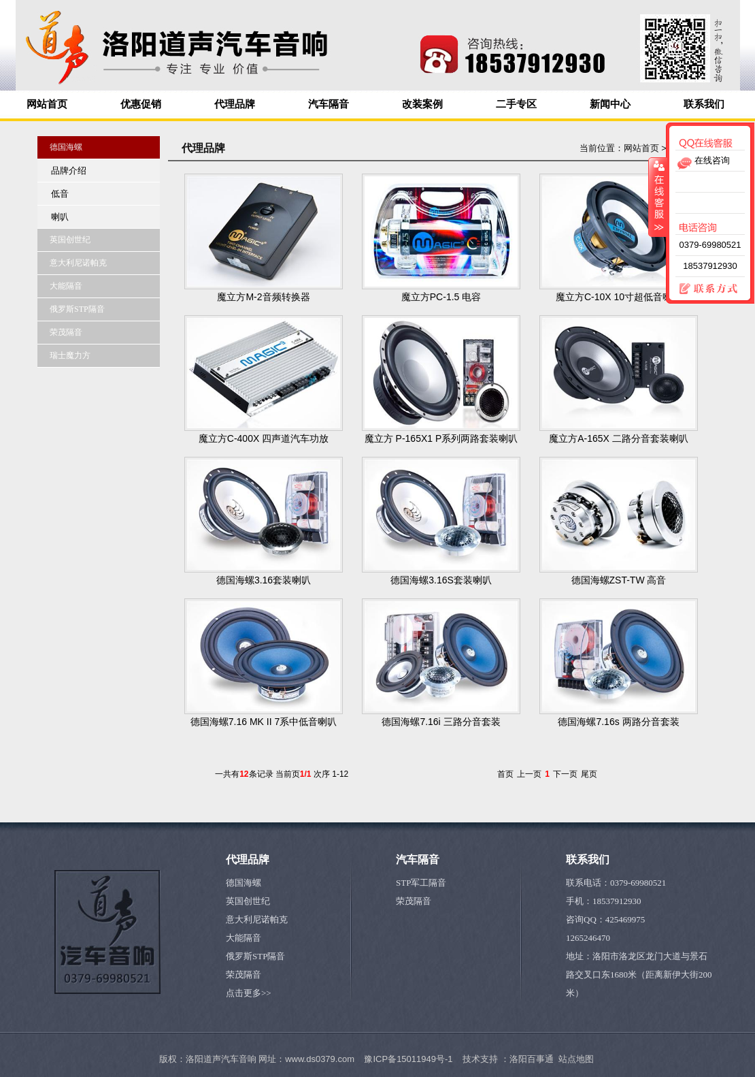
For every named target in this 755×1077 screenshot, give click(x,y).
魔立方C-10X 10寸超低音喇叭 (619, 296)
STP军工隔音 (421, 883)
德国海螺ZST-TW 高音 (619, 580)
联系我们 (704, 104)
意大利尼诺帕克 (257, 919)
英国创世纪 (248, 901)
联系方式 (702, 289)
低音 (60, 194)
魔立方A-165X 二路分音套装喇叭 (618, 438)
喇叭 (60, 217)
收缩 (657, 197)
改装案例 (422, 104)
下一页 (565, 774)
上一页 (529, 774)
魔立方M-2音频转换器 (263, 296)
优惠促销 (140, 104)
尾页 (589, 774)
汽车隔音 (328, 104)
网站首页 (47, 104)
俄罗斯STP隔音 (255, 956)
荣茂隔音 (243, 974)
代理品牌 (234, 104)
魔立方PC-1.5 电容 (441, 296)
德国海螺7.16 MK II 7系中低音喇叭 (263, 721)
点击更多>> (248, 993)
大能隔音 (243, 938)
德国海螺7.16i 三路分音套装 (441, 721)
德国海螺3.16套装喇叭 (263, 580)
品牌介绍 (68, 170)
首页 (505, 774)
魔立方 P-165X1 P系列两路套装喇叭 (441, 438)
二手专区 (516, 104)
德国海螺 (243, 883)
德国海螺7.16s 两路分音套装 (618, 721)
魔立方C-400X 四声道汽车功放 (264, 438)
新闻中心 (610, 104)
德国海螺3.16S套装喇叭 (441, 580)
